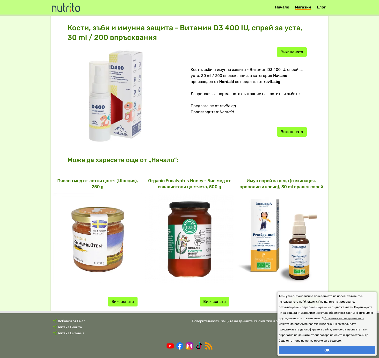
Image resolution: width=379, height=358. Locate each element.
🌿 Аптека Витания (68, 333)
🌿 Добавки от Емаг (69, 321)
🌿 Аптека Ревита (67, 327)
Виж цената (292, 52)
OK (327, 350)
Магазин (303, 7)
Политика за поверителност (344, 318)
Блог (321, 7)
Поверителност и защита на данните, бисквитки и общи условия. (246, 321)
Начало (282, 7)
